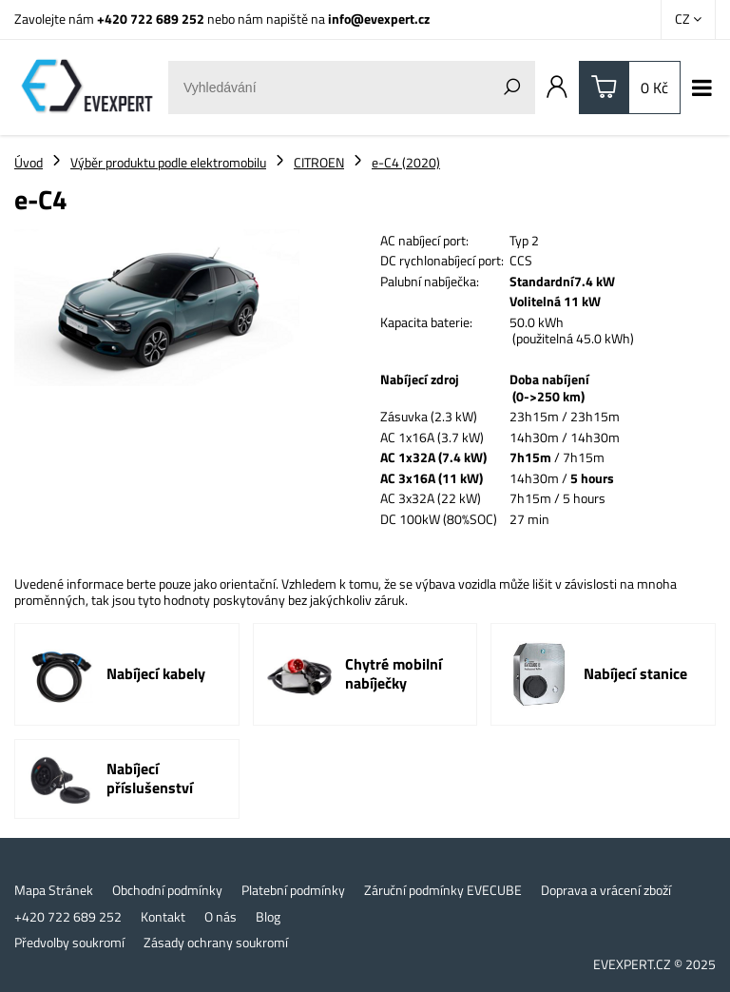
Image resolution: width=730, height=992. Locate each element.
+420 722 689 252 (150, 19)
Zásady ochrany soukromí (216, 942)
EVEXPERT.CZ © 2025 (654, 964)
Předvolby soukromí (69, 942)
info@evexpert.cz (379, 19)
